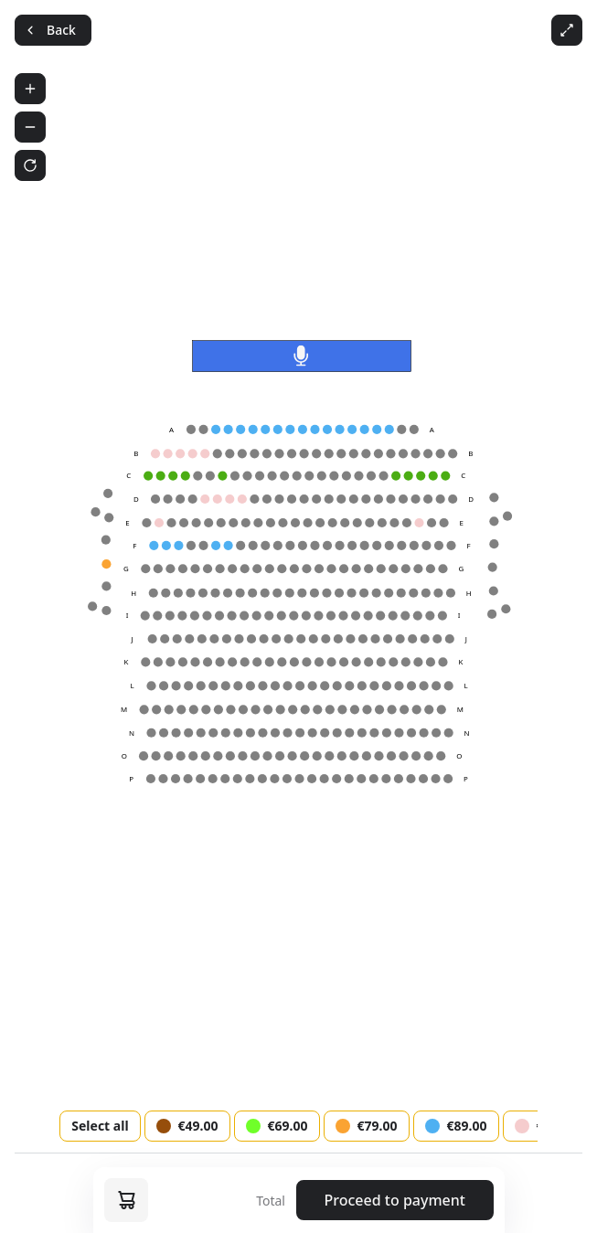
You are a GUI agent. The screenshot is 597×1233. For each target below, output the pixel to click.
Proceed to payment (395, 1200)
